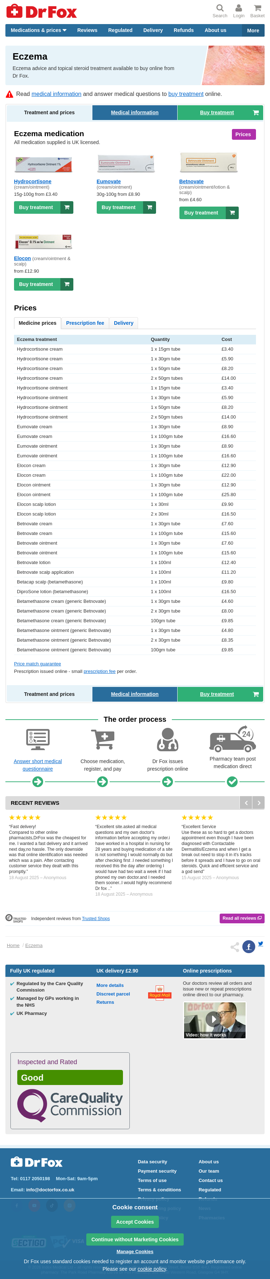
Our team (208, 1171)
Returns (105, 1002)
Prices (243, 134)
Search (219, 11)
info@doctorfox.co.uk (50, 1189)
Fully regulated (32, 971)
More (253, 30)
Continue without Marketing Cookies (135, 1239)
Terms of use (152, 1180)
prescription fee (100, 671)
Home (13, 945)
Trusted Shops (96, 918)
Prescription (85, 323)
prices (37, 323)
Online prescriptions (207, 971)
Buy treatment (46, 207)
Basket (257, 11)
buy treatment (185, 94)
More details (110, 985)
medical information (57, 94)
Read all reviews (242, 918)
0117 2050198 (35, 1178)
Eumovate (109, 181)
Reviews (87, 30)
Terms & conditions (159, 1189)
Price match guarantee (37, 663)
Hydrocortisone (32, 181)
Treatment (49, 112)
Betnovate (191, 181)
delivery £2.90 (117, 971)
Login (238, 11)
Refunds (184, 30)
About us (215, 30)
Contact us (210, 1180)
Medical (135, 112)
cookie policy (152, 1269)
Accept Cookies (135, 1222)
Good (32, 1077)
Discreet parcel (113, 994)
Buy (230, 112)
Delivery (153, 30)
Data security (152, 1161)
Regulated (120, 30)
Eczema (33, 945)
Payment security (157, 1171)
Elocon (22, 258)
